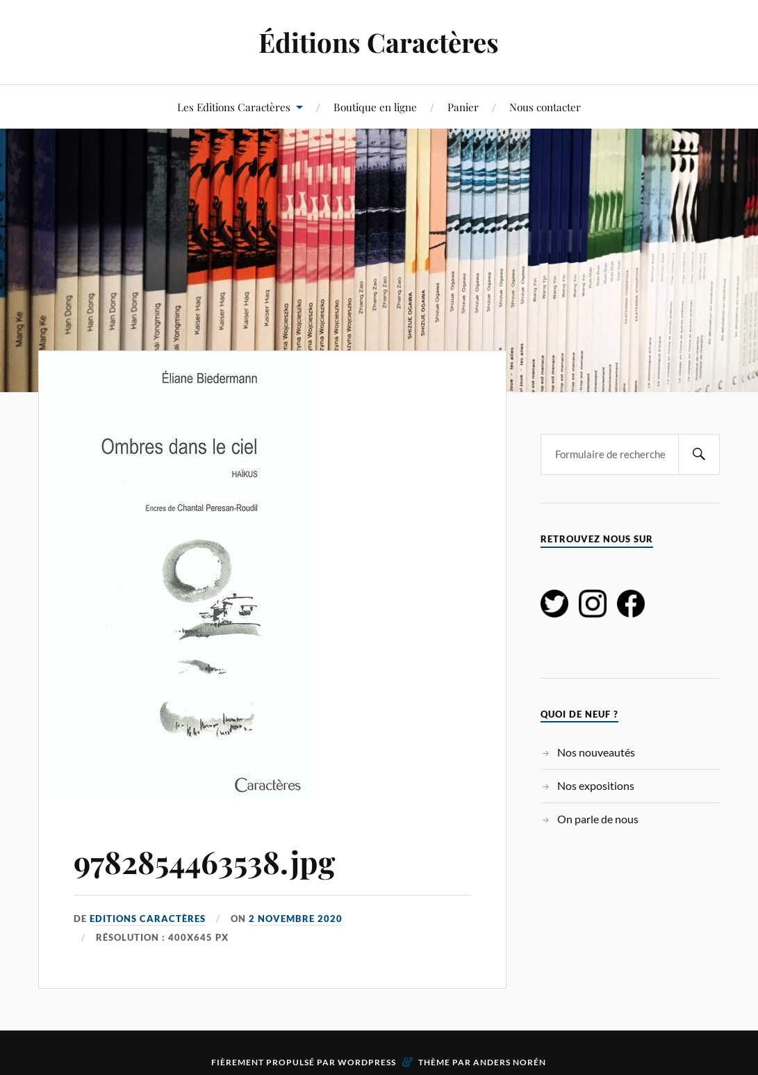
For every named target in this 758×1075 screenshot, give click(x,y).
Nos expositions (595, 785)
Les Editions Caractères (233, 106)
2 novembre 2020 (296, 918)
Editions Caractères (148, 918)
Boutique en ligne (375, 106)
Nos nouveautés (596, 752)
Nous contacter (545, 106)
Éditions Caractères (378, 42)
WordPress (367, 1062)
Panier (463, 106)
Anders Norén (509, 1062)
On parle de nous (597, 818)
